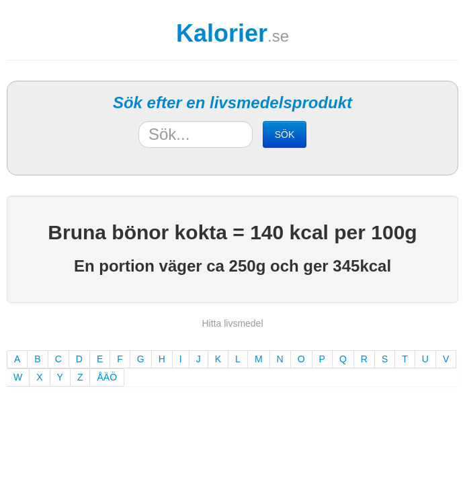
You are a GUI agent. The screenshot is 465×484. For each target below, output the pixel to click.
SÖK (285, 134)
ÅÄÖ (107, 377)
